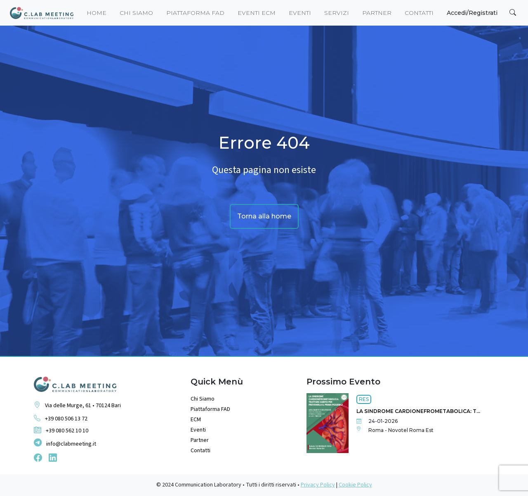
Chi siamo (136, 13)
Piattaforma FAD (210, 409)
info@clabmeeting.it (65, 443)
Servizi (336, 13)
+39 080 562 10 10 (61, 431)
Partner (376, 13)
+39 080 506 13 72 (60, 418)
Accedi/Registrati (472, 13)
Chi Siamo (202, 399)
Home (96, 13)
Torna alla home (264, 216)
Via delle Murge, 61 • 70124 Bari (77, 405)
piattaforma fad (195, 13)
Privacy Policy (318, 485)
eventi (300, 13)
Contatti (419, 13)
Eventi (198, 430)
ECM (196, 419)
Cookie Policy (355, 485)
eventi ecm (257, 13)
